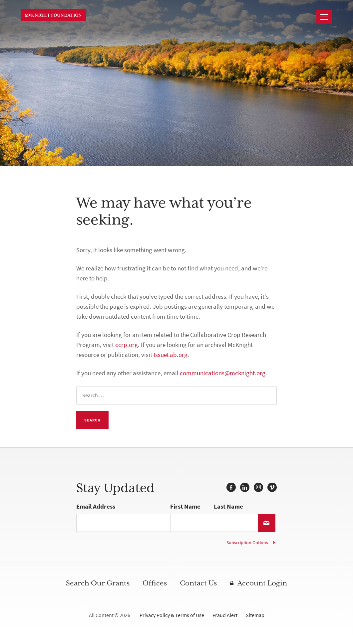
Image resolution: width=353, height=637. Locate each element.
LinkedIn (244, 487)
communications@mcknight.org (222, 373)
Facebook (231, 487)
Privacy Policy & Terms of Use (172, 615)
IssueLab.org (170, 355)
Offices (155, 583)
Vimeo (272, 487)
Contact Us (198, 583)
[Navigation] (324, 17)
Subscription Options (247, 543)
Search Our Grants (98, 583)
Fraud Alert (224, 615)
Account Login (262, 583)
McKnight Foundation (54, 15)
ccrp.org (126, 345)
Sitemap (255, 615)
